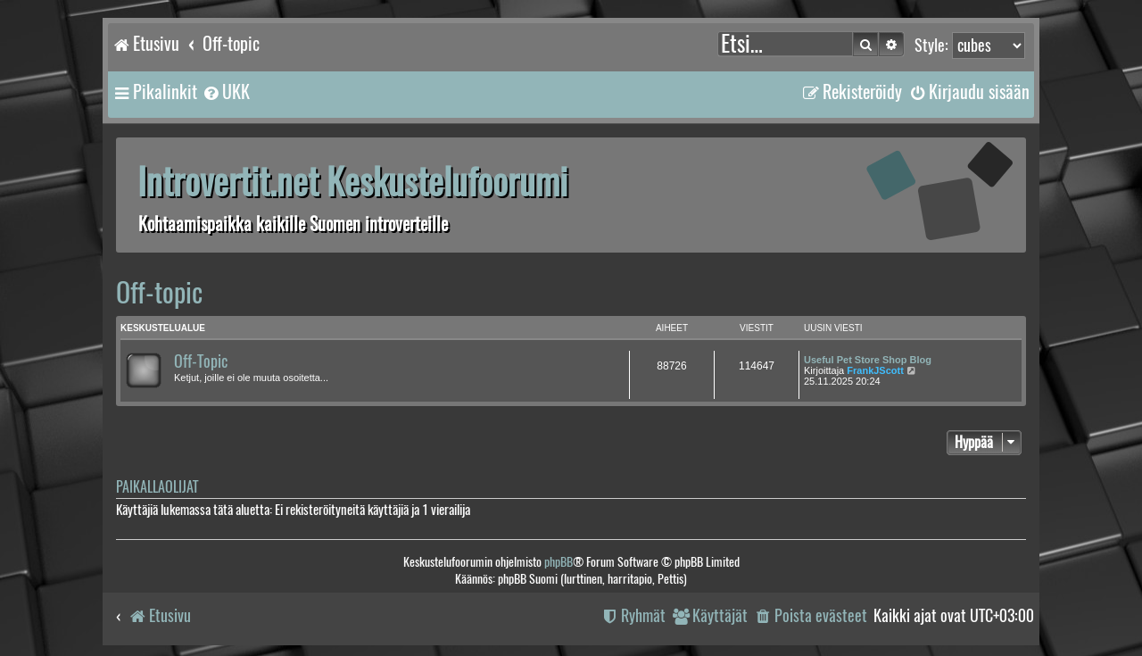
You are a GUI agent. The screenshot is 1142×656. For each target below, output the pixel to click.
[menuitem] (226, 92)
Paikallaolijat (157, 486)
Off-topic (159, 292)
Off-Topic (201, 361)
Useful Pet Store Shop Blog (867, 359)
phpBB (558, 561)
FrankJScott (875, 370)
